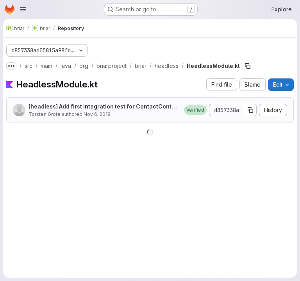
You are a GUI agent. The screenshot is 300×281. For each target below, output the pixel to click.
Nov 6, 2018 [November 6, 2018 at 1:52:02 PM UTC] (97, 114)
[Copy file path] (247, 66)
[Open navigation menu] (23, 9)
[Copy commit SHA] (250, 110)
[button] (195, 110)
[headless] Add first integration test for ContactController (103, 106)
